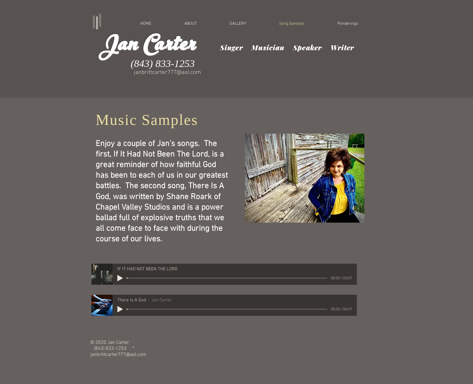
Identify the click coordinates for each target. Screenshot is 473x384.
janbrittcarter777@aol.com (167, 72)
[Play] (120, 278)
